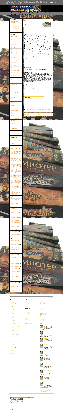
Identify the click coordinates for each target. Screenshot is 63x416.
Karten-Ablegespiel (14, 95)
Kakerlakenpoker (14, 345)
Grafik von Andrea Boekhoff (15, 217)
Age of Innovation (14, 324)
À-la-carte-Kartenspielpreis (29, 305)
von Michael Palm (18, 180)
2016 (18, 140)
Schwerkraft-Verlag (28, 320)
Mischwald (13, 317)
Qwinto (13, 337)
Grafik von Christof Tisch (15, 231)
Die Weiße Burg (46, 370)
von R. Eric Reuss (18, 182)
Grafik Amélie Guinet (14, 203)
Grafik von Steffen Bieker (15, 286)
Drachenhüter (14, 310)
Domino (12, 87)
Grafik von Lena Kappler (15, 252)
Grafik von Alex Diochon (15, 215)
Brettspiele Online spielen (43, 314)
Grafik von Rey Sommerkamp (15, 279)
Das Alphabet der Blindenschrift (16, 26)
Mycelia (13, 331)
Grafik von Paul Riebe (14, 276)
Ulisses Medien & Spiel (28, 323)
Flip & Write (41, 304)
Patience (12, 105)
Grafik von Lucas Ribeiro (15, 212)
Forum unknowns (28, 14)
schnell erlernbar (13, 126)
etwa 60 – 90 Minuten (14, 65)
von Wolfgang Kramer (16, 151)
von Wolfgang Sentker (17, 192)
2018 (12, 142)
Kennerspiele (13, 14)
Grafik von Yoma (13, 290)
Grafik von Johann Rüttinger (15, 249)
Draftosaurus (14, 333)
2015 (16, 140)
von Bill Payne (19, 164)
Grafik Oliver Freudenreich (15, 208)
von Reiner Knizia (16, 148)
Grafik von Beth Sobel (14, 226)
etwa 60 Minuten (13, 62)
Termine (33, 12)
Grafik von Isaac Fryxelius (15, 247)
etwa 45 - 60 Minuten (14, 54)
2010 (18, 139)
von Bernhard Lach (13, 164)
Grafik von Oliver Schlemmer (15, 271)
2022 (20, 142)
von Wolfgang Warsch (14, 193)
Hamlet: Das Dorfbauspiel (15, 326)
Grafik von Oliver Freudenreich (16, 200)
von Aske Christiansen (17, 163)
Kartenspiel (13, 97)
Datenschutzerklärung (43, 391)
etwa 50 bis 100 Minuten (15, 59)
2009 (28, 109)
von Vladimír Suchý (13, 191)
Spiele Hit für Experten (13, 350)
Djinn (13, 313)
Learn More (51, 2)
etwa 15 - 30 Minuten (14, 39)
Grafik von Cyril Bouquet (15, 234)
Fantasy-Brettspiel (14, 89)
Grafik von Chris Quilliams (15, 229)
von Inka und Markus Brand (15, 171)
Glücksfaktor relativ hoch (15, 94)
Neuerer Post (26, 114)
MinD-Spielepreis (27, 302)
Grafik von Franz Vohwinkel (15, 244)
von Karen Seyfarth (17, 175)
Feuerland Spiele (27, 312)
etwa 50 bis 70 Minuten (14, 60)
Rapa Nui (13, 341)
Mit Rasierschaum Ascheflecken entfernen (15, 24)
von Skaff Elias (19, 185)
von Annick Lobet (13, 160)
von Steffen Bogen (16, 187)
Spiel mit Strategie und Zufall (15, 112)
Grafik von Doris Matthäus (15, 240)
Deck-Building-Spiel (14, 84)
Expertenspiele (20, 14)
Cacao (13, 340)
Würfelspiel (13, 120)
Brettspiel (12, 82)
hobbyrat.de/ (29, 404)
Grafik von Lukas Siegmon (15, 257)
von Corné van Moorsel (17, 168)
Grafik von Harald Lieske (15, 246)
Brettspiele (41, 302)
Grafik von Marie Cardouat (15, 261)
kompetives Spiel (13, 123)
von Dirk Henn (13, 169)
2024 (29, 12)
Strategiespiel (13, 115)
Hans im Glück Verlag (28, 313)
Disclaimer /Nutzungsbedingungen (45, 390)
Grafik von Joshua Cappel (15, 199)
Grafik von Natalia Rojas (15, 268)
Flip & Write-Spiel (14, 90)
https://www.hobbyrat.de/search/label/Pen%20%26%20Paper (34, 101)
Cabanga (13, 309)
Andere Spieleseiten (13, 353)
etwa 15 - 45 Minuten (14, 41)
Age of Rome (14, 306)
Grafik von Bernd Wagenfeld (15, 223)
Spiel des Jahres (20, 12)
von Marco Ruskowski (18, 177)
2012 (12, 140)
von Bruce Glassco (14, 165)
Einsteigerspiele (40, 12)
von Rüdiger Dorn (17, 159)
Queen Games (27, 317)
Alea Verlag (26, 309)
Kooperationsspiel (42, 307)
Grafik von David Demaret (15, 236)
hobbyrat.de (37, 96)
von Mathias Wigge (16, 179)
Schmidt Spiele (27, 319)
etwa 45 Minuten (13, 55)
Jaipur (13, 344)
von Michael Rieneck (15, 181)
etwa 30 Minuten (31, 109)
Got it (56, 2)
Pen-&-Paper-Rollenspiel (15, 107)
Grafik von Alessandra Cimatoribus (14, 210)
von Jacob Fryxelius (18, 172)
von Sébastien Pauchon (47, 109)
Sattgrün (13, 330)
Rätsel (12, 108)
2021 (18, 142)
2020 (16, 142)
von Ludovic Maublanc (14, 176)
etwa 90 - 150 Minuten (14, 73)
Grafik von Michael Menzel (15, 263)
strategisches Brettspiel (14, 128)
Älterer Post (50, 114)
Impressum (41, 392)
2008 (15, 139)
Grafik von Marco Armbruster (15, 259)
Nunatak (13, 312)
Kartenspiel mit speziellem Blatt (39, 109)
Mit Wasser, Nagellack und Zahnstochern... (15, 22)
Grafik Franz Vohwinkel (14, 206)
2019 (14, 142)
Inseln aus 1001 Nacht (15, 320)
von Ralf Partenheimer (15, 183)
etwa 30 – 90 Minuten (14, 49)
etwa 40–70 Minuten (14, 52)
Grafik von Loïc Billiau (14, 254)
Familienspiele (47, 12)
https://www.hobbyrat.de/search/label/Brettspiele (32, 98)
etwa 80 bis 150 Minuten (15, 70)
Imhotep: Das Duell (15, 334)
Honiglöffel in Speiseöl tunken (15, 28)
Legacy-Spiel (13, 100)
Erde (12, 327)
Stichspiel (12, 113)
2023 (25, 12)
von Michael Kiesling (17, 150)
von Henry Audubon (17, 170)
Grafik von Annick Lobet (15, 220)
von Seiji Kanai (14, 185)
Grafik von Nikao (13, 269)
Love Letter (13, 338)
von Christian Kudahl (17, 166)
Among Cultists (14, 305)
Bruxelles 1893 (14, 303)
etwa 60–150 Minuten (14, 67)
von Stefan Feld (14, 186)
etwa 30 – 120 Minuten (14, 47)
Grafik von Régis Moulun (15, 282)
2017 (20, 140)
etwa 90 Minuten (13, 75)
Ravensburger (27, 318)
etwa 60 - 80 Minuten (14, 36)
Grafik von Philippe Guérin (15, 278)
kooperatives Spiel (14, 125)
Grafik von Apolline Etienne (15, 222)
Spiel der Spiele (27, 303)
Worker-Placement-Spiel (15, 118)
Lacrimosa (13, 316)
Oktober (13, 302)
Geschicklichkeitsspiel (14, 92)
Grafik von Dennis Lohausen (15, 196)
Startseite (13, 12)
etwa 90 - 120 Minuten (14, 72)
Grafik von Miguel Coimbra (15, 266)
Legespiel (12, 102)
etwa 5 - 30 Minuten (14, 57)
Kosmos (26, 314)
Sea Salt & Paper (14, 323)
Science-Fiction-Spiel (14, 110)
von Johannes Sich (16, 174)
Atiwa (13, 319)
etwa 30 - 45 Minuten (14, 44)
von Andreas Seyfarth (15, 152)
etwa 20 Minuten (13, 42)
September (13, 347)
